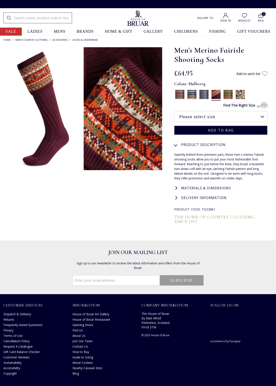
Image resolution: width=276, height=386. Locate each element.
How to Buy (80, 351)
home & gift (118, 31)
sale (11, 31)
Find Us (77, 330)
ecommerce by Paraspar (225, 341)
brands (85, 31)
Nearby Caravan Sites (87, 368)
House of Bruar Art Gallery (90, 314)
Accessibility (11, 368)
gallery (153, 31)
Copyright (10, 373)
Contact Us (80, 346)
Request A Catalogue (18, 346)
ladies (34, 31)
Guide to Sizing (82, 357)
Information (86, 304)
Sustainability (12, 362)
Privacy (8, 330)
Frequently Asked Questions (22, 324)
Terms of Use (13, 335)
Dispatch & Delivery (17, 314)
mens (59, 31)
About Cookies (82, 362)
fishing (217, 31)
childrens (186, 31)
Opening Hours (82, 324)
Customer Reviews (16, 357)
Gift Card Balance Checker (21, 351)
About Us (78, 335)
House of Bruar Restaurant (91, 319)
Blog (75, 373)
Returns (8, 319)
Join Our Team (82, 341)
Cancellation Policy (16, 341)
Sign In (225, 20)
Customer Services (22, 304)
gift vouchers (253, 31)
